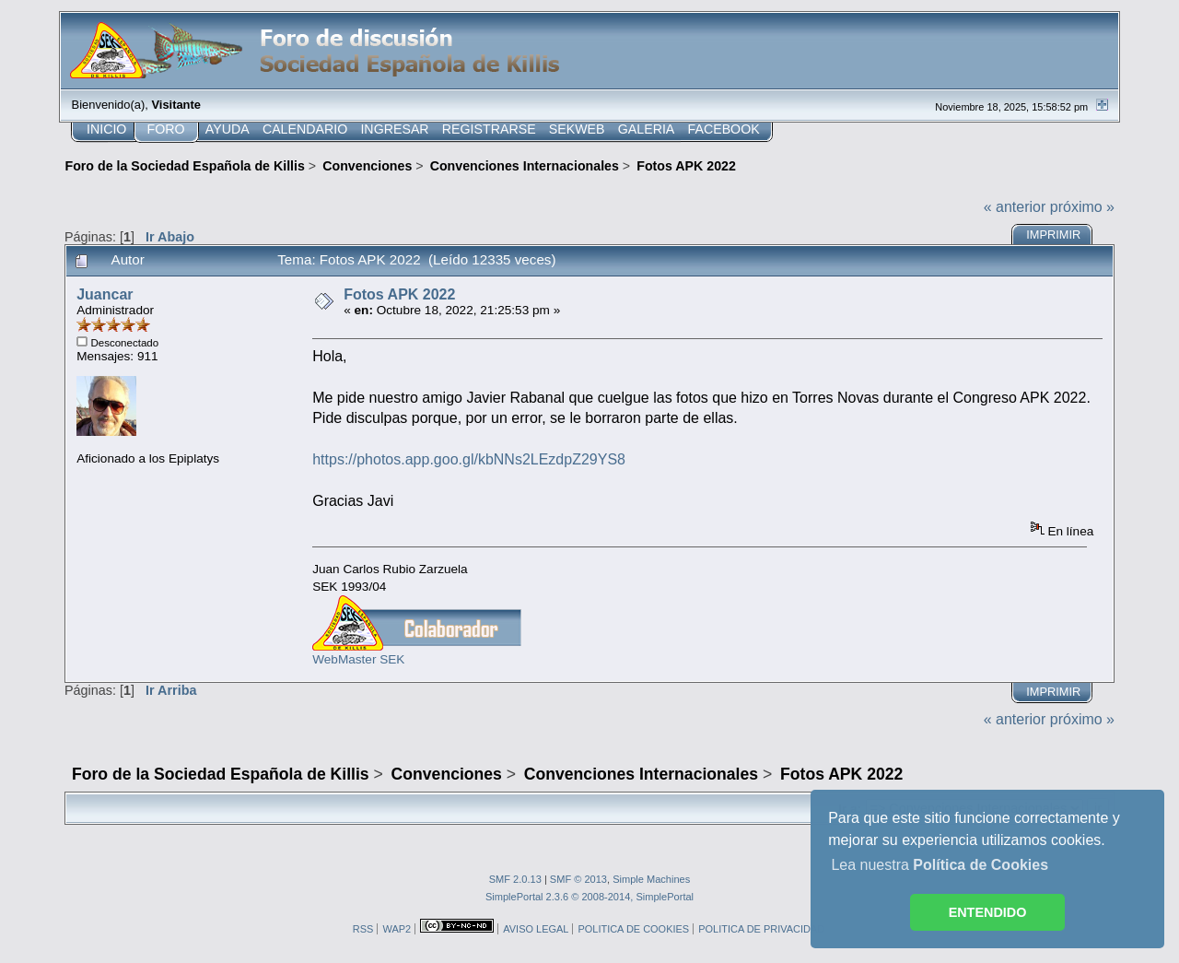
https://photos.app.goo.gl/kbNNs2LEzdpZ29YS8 (468, 459)
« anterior (1015, 207)
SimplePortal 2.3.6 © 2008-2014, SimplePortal (589, 896)
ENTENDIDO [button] (988, 912)
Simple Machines (651, 879)
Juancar (104, 294)
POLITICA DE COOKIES (633, 928)
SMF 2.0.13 (515, 879)
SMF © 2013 (578, 879)
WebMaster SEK (358, 659)
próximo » (1082, 207)
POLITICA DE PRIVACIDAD (761, 928)
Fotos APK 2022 (399, 294)
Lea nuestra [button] (939, 865)
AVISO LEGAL (535, 928)
